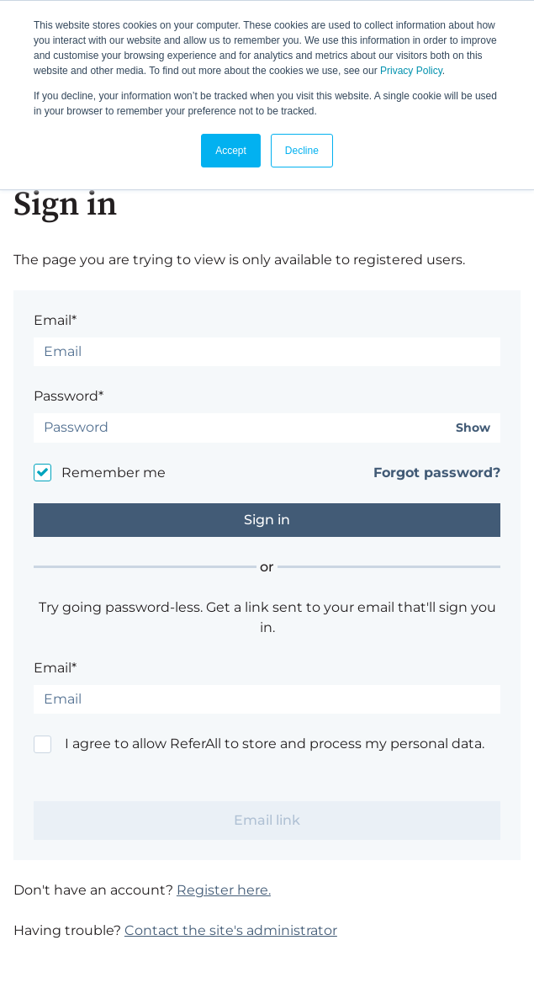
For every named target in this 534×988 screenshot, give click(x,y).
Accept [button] (230, 151)
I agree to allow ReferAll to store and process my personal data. (274, 744)
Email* (55, 320)
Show (473, 428)
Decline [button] (302, 151)
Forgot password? (436, 473)
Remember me (113, 473)
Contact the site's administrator (230, 930)
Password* (68, 396)
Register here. (224, 890)
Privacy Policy (411, 71)
